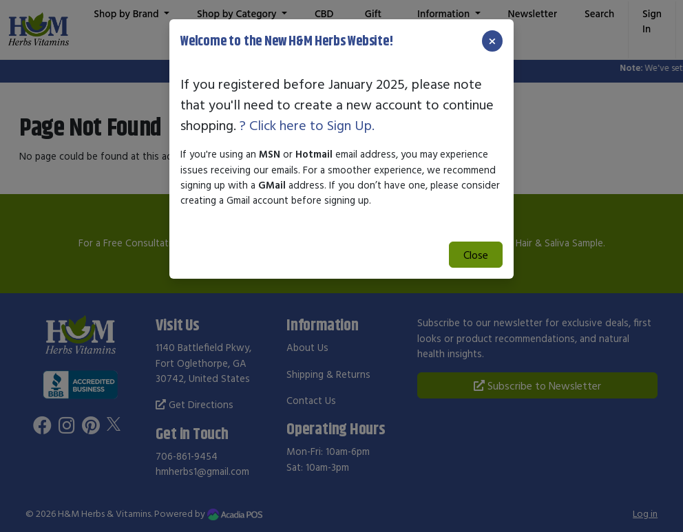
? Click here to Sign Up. (307, 125)
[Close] (492, 41)
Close (475, 255)
